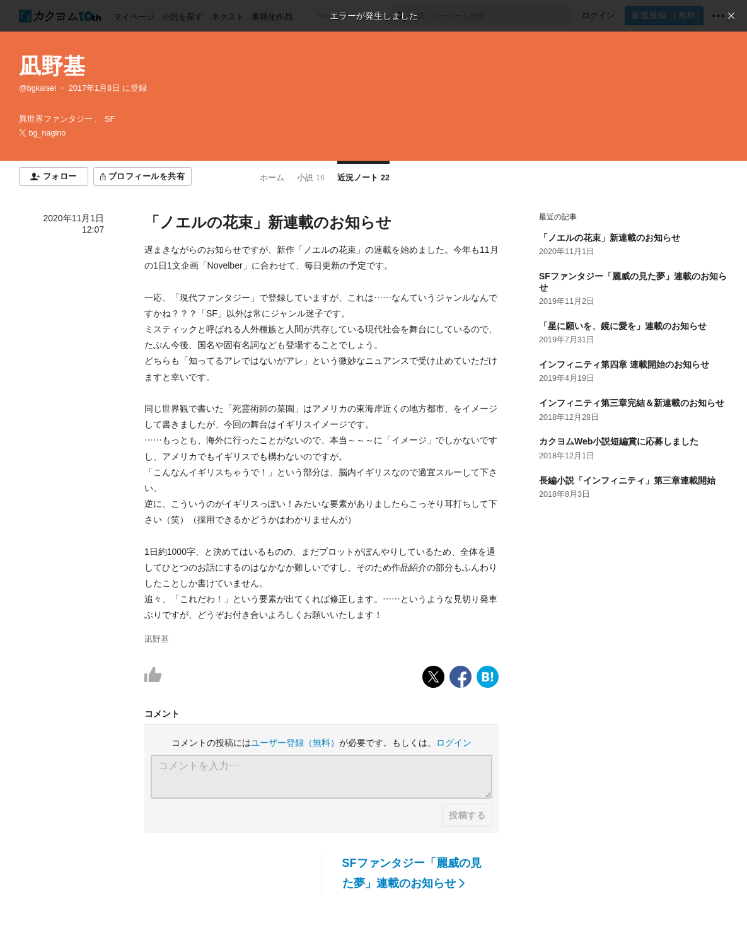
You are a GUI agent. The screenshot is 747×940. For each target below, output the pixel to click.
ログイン (454, 743)
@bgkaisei (37, 88)
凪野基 (52, 66)
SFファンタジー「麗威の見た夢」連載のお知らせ (412, 873)
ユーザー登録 (295, 743)
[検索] (399, 16)
